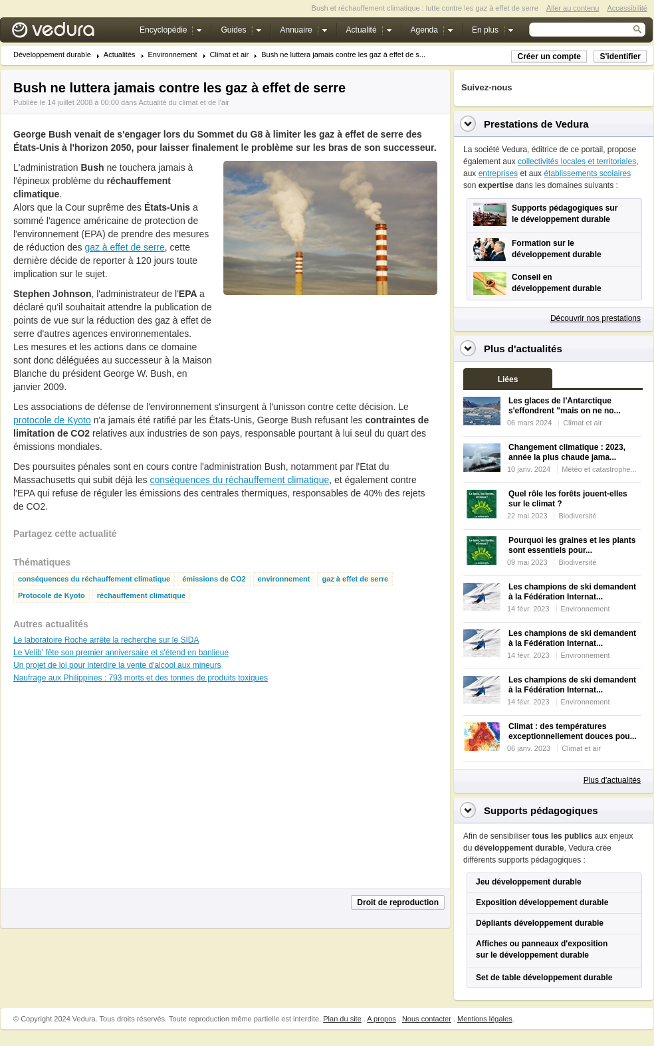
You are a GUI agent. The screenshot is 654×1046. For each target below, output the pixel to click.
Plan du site (342, 1019)
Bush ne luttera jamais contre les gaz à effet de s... (343, 54)
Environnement (172, 54)
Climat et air (229, 54)
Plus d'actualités (612, 780)
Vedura (69, 33)
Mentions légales (484, 1019)
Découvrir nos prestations (595, 318)
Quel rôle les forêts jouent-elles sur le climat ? (567, 498)
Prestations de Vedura (536, 124)
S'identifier (620, 56)
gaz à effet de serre (124, 247)
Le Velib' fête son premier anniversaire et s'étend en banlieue (121, 652)
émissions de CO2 (213, 579)
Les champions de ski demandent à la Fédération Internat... (572, 591)
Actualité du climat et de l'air (183, 102)
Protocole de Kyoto (51, 595)
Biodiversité (577, 516)
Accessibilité (627, 8)
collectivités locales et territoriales (577, 161)
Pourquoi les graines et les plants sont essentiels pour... (571, 545)
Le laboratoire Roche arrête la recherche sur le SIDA (106, 640)
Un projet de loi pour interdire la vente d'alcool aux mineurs (117, 665)
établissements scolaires (587, 173)
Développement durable (52, 54)
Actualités (120, 54)
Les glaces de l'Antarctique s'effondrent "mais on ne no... (564, 405)
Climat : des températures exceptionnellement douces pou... (572, 731)
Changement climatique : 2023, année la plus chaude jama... (566, 452)
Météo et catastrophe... (599, 469)
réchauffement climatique (141, 595)
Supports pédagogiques (541, 810)
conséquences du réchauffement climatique (239, 479)
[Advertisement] (267, 349)
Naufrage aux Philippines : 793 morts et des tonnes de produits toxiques (140, 677)
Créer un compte (548, 56)
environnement (284, 579)
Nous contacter (426, 1019)
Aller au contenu (573, 8)
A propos (381, 1019)
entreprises (498, 173)
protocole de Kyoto (52, 420)
